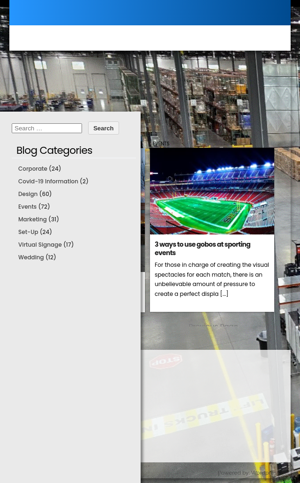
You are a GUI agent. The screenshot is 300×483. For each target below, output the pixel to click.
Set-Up (28, 232)
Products (37, 377)
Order (32, 415)
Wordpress (265, 472)
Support (35, 396)
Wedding (31, 257)
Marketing (32, 219)
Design (28, 194)
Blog (30, 434)
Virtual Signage (40, 245)
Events (161, 143)
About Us (37, 452)
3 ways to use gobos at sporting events (202, 248)
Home (32, 359)
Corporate (32, 169)
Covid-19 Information (48, 181)
